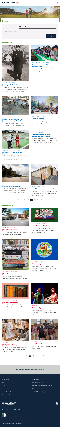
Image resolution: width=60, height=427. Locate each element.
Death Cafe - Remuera (10, 230)
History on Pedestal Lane (11, 85)
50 (23, 356)
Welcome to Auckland (37, 389)
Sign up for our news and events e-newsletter (30, 370)
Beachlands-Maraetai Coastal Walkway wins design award (41, 135)
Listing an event (6, 389)
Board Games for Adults (40, 226)
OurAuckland (5, 379)
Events (3, 385)
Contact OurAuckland (7, 392)
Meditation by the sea (39, 308)
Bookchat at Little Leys (10, 302)
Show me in (11, 27)
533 (35, 200)
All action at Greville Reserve (12, 153)
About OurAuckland (7, 395)
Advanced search (11, 36)
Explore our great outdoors (12, 186)
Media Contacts (36, 379)
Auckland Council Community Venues (42, 385)
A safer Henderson (38, 118)
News (3, 382)
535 (41, 200)
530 (25, 200)
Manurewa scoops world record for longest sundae (43, 66)
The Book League (37, 264)
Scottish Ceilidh (37, 344)
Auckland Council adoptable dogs (41, 392)
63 (43, 356)
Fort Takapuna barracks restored (43, 189)
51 (26, 356)
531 (28, 200)
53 (33, 356)
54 (36, 356)
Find (51, 36)
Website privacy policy (38, 382)
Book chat (6, 274)
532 (32, 200)
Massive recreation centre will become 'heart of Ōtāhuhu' (13, 120)
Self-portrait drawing (10, 345)
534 (38, 200)
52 (30, 356)
